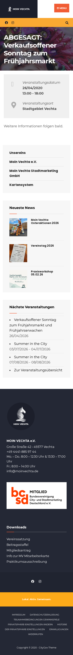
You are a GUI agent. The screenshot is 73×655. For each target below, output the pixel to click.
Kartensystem (21, 185)
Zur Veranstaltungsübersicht (38, 370)
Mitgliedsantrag (19, 550)
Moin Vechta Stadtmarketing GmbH (33, 173)
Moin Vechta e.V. (23, 162)
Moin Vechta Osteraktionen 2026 (45, 221)
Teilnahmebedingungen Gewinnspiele (36, 619)
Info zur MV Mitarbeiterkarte (28, 556)
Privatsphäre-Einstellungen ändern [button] (30, 624)
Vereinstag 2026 (42, 246)
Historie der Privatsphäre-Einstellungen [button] (36, 627)
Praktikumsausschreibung (27, 561)
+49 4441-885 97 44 (21, 452)
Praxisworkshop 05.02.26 (42, 273)
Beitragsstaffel (17, 545)
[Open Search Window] (67, 22)
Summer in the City (30, 344)
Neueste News (22, 208)
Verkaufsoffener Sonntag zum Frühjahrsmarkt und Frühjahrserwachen (32, 325)
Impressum (18, 614)
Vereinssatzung (18, 539)
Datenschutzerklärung (44, 614)
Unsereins (17, 153)
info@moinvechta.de (22, 471)
